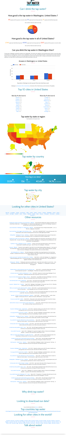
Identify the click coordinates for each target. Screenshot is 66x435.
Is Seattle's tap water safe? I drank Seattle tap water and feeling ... (23, 338)
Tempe (46, 102)
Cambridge (17, 106)
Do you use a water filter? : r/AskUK (17, 299)
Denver (7, 213)
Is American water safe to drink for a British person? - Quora (21, 273)
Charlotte (16, 213)
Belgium (45, 411)
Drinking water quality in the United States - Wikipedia (19, 238)
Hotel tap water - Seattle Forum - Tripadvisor (18, 342)
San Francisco (22, 212)
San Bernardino (46, 106)
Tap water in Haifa (27, 420)
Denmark (35, 412)
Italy (30, 411)
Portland (17, 108)
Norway (42, 411)
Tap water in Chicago (21, 421)
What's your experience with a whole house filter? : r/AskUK (20, 287)
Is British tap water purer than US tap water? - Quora (18, 291)
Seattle (31, 212)
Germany (13, 411)
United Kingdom (8, 411)
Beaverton (17, 100)
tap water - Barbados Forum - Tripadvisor (16, 284)
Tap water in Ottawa (35, 420)
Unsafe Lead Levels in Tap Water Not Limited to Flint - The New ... (21, 257)
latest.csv (36, 407)
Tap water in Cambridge (19, 420)
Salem (17, 111)
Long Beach (46, 103)
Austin (21, 213)
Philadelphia (49, 212)
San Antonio (52, 213)
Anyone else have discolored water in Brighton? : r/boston (19, 276)
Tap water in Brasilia (42, 420)
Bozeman (17, 97)
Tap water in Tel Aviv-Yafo (30, 421)
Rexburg (17, 103)
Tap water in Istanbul (40, 423)
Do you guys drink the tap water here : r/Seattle (19, 312)
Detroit (54, 212)
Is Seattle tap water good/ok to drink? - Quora (17, 327)
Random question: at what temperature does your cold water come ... (22, 269)
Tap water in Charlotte (51, 420)
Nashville (29, 213)
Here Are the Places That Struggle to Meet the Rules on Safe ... (20, 231)
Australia (38, 411)
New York (7, 212)
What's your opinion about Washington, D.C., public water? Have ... (22, 334)
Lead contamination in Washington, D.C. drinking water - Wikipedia (21, 227)
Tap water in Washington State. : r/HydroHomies (18, 308)
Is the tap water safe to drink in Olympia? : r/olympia (19, 323)
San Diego (46, 111)
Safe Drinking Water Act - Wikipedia (17, 252)
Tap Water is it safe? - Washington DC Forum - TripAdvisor (20, 243)
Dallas (28, 212)
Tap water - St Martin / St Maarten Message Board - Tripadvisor (22, 295)
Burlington (17, 99)
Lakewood (17, 102)
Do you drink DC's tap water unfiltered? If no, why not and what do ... (22, 355)
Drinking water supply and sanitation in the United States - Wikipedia (21, 222)
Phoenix (46, 108)
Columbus (57, 213)
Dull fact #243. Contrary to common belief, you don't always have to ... (22, 302)
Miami (38, 213)
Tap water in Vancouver (10, 420)
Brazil (33, 412)
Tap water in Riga (15, 423)
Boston (58, 212)
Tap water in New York (13, 421)
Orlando (33, 213)
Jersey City (46, 99)
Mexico (30, 412)
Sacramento (32, 215)
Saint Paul (17, 109)
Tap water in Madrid (22, 423)
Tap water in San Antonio (31, 423)
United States (33, 411)
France (17, 411)
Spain (28, 411)
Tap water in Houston (56, 423)
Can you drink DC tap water (16, 331)
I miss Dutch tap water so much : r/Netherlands (18, 280)
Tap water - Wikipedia (13, 247)
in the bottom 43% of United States (22, 85)
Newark (46, 109)
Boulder (17, 105)
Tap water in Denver (55, 421)
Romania (58, 411)
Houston (39, 212)
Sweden (54, 411)
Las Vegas (46, 97)
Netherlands (24, 411)
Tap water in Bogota (47, 423)
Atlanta (35, 212)
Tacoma (46, 105)
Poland (48, 411)
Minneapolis (46, 213)
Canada (20, 411)
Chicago (17, 212)
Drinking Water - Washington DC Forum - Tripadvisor (19, 316)
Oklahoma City (46, 100)
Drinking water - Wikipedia (14, 262)
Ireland (51, 411)
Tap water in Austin (39, 421)
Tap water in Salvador (47, 421)
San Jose (41, 213)
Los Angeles (12, 212)
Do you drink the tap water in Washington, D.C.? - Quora (20, 374)
